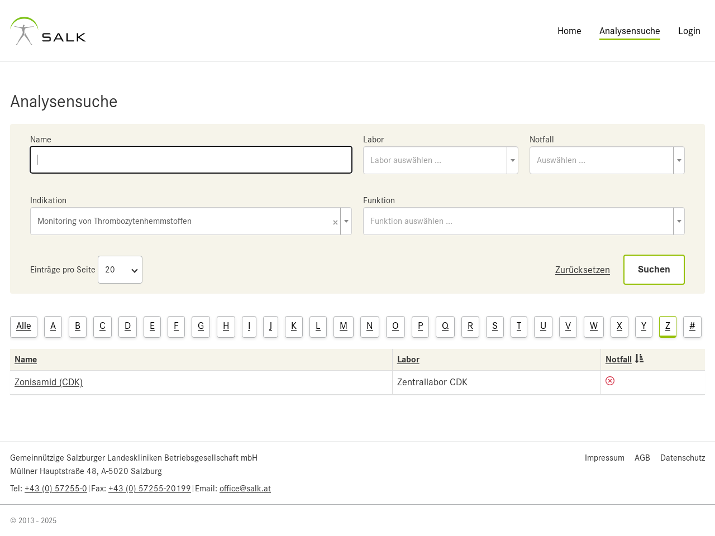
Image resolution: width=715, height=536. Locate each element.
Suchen (654, 269)
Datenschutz (682, 458)
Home (569, 30)
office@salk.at (245, 489)
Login (689, 30)
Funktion (379, 200)
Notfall (542, 140)
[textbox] (440, 160)
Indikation (48, 200)
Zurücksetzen (582, 269)
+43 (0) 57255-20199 (149, 489)
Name (40, 140)
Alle (23, 325)
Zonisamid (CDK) (49, 381)
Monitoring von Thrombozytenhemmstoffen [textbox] (187, 222)
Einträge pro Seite (63, 270)
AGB (642, 458)
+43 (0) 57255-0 (56, 489)
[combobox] (440, 160)
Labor (373, 140)
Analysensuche (629, 30)
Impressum (605, 458)
